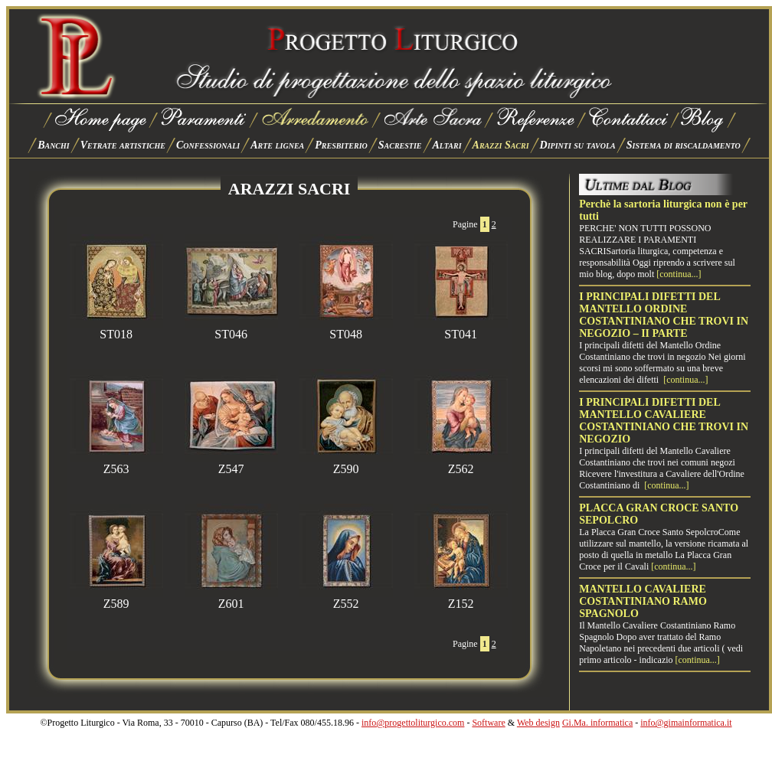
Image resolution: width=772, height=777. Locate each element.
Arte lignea (277, 145)
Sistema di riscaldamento (683, 145)
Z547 (231, 463)
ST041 (461, 329)
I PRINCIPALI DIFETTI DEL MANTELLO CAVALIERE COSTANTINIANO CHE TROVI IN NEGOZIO (663, 421)
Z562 (461, 463)
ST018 (116, 329)
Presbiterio (341, 145)
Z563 (116, 463)
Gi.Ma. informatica (597, 722)
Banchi (54, 145)
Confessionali (208, 145)
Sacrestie (400, 145)
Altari (447, 145)
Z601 (231, 598)
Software (488, 722)
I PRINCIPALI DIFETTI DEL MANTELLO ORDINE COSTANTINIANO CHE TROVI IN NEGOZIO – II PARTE (663, 315)
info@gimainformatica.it (685, 722)
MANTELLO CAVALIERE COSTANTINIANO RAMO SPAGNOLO (643, 601)
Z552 (346, 598)
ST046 (231, 329)
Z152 (461, 598)
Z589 (116, 598)
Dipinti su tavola (578, 145)
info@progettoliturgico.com (412, 722)
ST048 (346, 329)
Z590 (346, 463)
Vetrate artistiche (122, 145)
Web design (538, 722)
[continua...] (678, 274)
